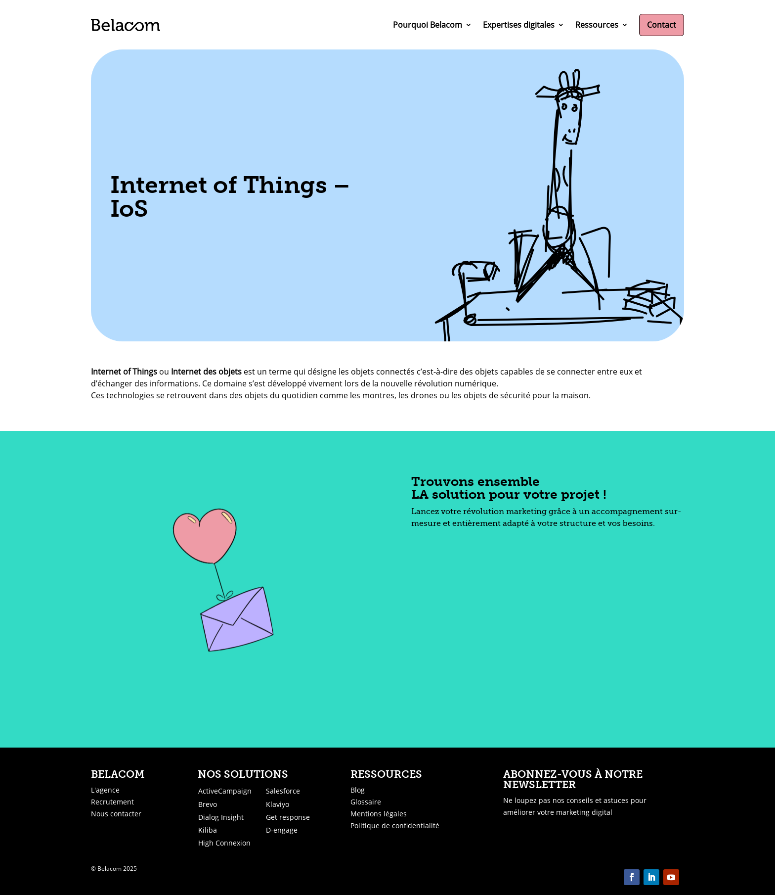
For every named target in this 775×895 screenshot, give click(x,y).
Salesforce (283, 791)
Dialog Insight (221, 817)
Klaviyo (277, 804)
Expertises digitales (519, 24)
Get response (288, 817)
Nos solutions (243, 774)
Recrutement (112, 801)
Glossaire (365, 801)
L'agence (105, 790)
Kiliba (207, 830)
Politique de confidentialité (394, 825)
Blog (357, 790)
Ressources (596, 24)
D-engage (282, 830)
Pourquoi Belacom (427, 24)
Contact (661, 24)
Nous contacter (116, 813)
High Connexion (224, 843)
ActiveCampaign (225, 791)
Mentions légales (378, 813)
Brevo (207, 804)
